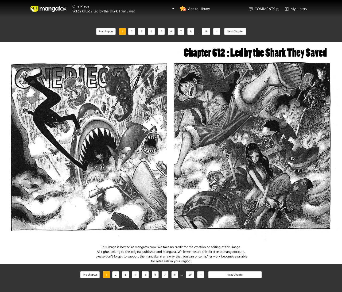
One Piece (80, 6)
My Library (299, 9)
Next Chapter (235, 31)
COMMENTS (267, 9)
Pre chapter (106, 31)
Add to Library (199, 9)
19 (206, 31)
